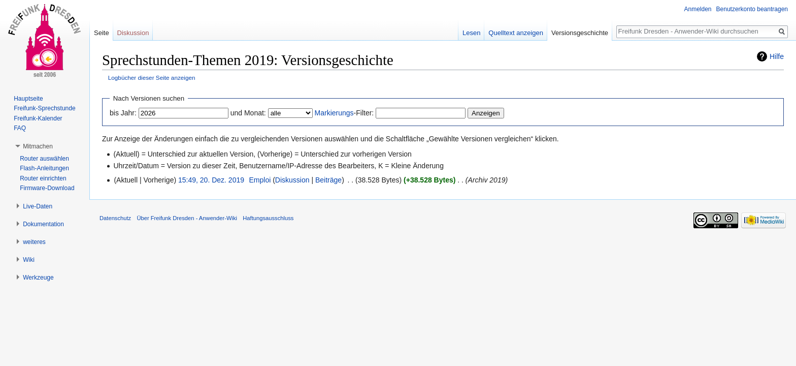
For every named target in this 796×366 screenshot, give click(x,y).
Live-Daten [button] (37, 206)
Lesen (471, 33)
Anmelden (698, 9)
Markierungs (334, 113)
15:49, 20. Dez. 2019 (211, 180)
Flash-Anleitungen (44, 168)
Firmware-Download (47, 188)
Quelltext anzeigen (515, 33)
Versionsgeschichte (579, 33)
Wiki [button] (29, 259)
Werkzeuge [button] (38, 277)
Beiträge (328, 180)
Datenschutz (115, 218)
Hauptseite (28, 98)
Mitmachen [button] (38, 146)
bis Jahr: (123, 113)
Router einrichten (43, 178)
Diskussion (292, 180)
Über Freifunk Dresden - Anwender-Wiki (187, 218)
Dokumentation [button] (43, 224)
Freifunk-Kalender (38, 118)
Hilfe (777, 56)
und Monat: (248, 113)
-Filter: (344, 113)
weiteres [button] (34, 242)
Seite (101, 33)
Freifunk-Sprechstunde (44, 108)
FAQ (20, 128)
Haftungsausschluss (268, 218)
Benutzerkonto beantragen (752, 9)
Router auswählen (44, 158)
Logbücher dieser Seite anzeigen (151, 77)
